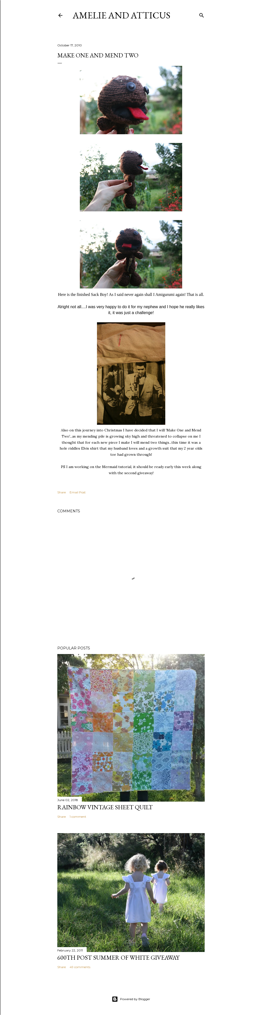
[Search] (202, 14)
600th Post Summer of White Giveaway (118, 957)
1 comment (78, 817)
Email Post (78, 492)
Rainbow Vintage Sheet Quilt (105, 807)
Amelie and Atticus (121, 15)
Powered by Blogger (131, 999)
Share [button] (61, 492)
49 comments (80, 967)
